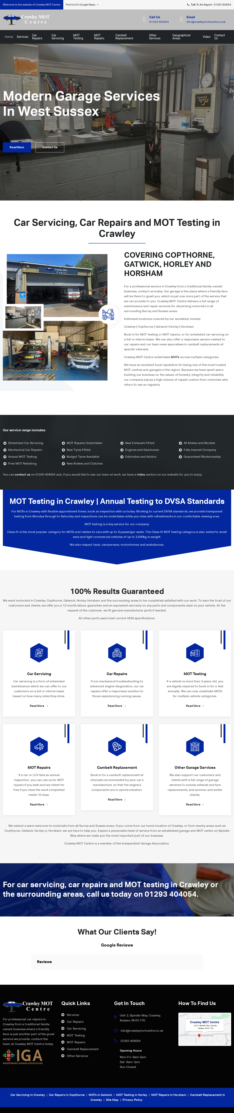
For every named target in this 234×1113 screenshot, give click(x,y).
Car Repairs (37, 36)
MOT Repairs (99, 36)
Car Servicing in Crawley (27, 1095)
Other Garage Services (195, 768)
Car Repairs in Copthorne (67, 1095)
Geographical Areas (181, 36)
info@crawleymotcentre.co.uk (142, 1030)
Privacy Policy (133, 1100)
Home (9, 37)
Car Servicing (57, 36)
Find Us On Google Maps (82, 4)
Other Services (154, 36)
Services (22, 37)
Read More (39, 706)
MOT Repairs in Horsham (168, 1095)
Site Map (112, 1100)
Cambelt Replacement (124, 36)
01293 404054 (222, 4)
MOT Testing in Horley (131, 1095)
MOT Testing (78, 36)
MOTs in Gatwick (100, 1095)
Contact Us (219, 36)
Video (207, 37)
